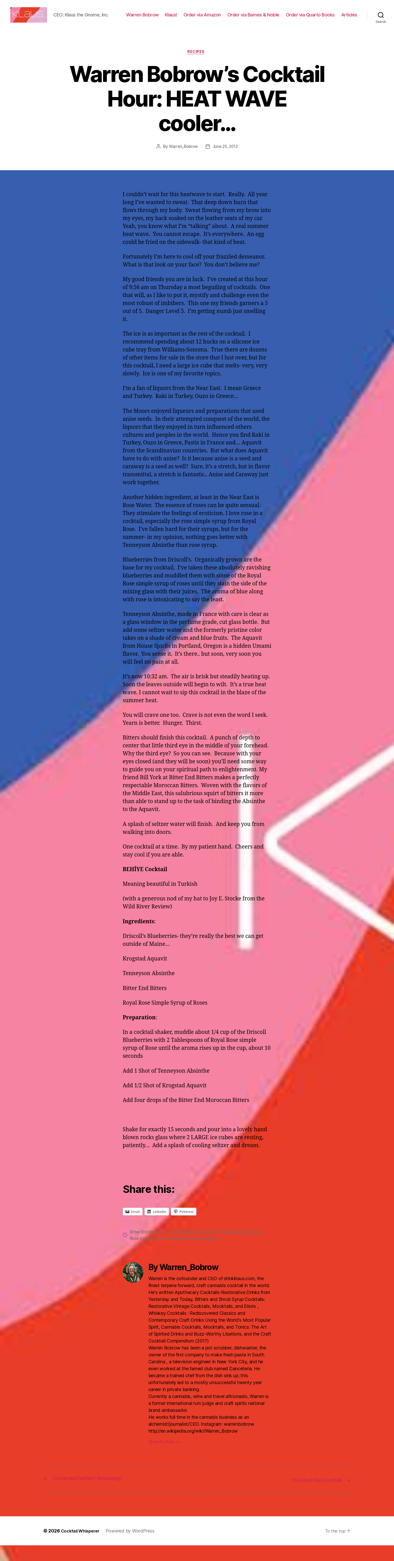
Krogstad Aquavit (237, 1248)
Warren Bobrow (165, 19)
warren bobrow (208, 1254)
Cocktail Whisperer (182, 1248)
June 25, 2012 (225, 163)
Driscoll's (211, 1248)
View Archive (163, 1457)
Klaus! (194, 19)
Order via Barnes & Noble (276, 19)
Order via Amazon (225, 19)
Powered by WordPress (134, 1546)
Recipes (197, 68)
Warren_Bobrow (182, 163)
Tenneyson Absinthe (172, 1254)
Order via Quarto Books (332, 19)
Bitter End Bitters (146, 1248)
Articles (349, 26)
